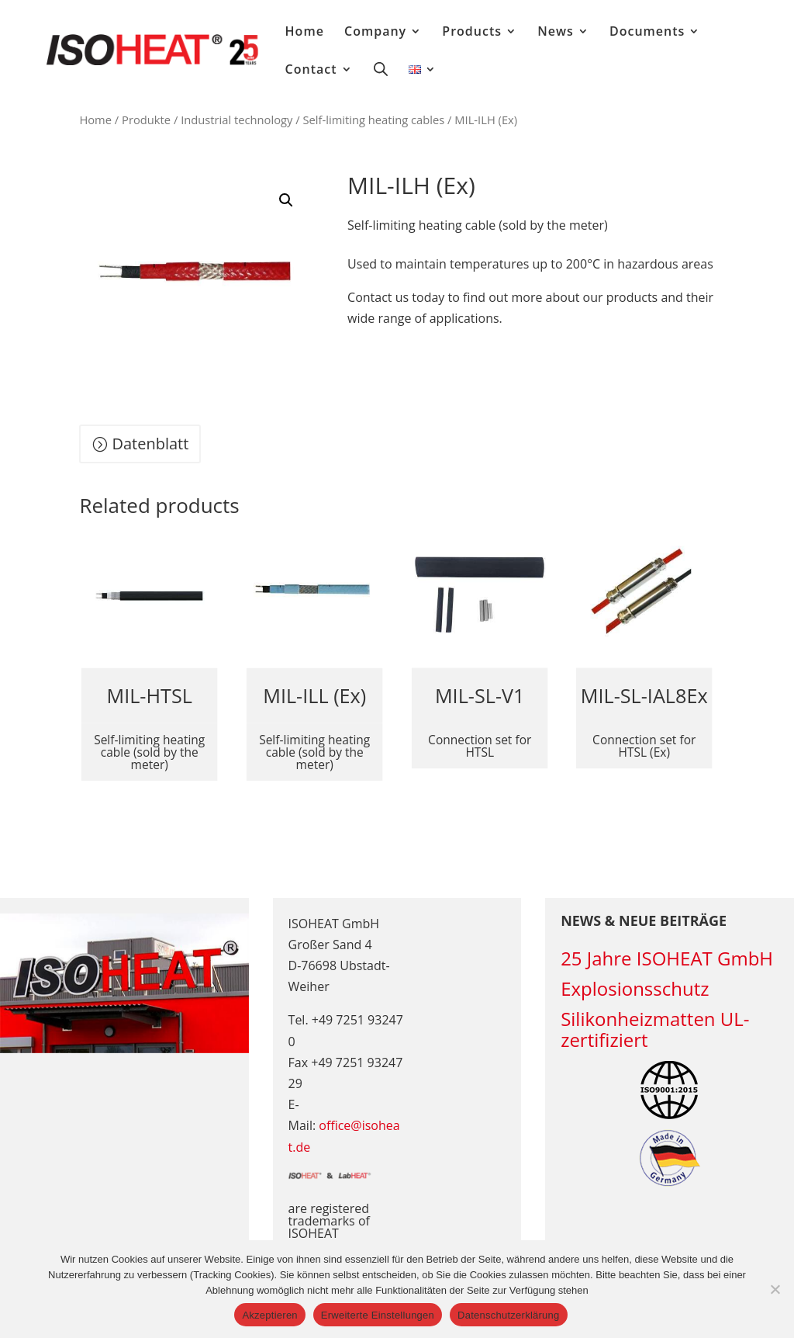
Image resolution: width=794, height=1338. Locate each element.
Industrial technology (236, 119)
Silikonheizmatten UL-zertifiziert (655, 1029)
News (555, 33)
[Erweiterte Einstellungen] (774, 1289)
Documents (647, 33)
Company (375, 33)
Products (472, 33)
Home (304, 33)
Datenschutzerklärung (508, 1315)
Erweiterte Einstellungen (377, 1315)
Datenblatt (150, 443)
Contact (311, 71)
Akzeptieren (269, 1315)
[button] (286, 200)
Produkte (146, 119)
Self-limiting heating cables (373, 119)
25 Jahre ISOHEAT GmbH (667, 958)
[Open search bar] (380, 68)
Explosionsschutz (635, 988)
